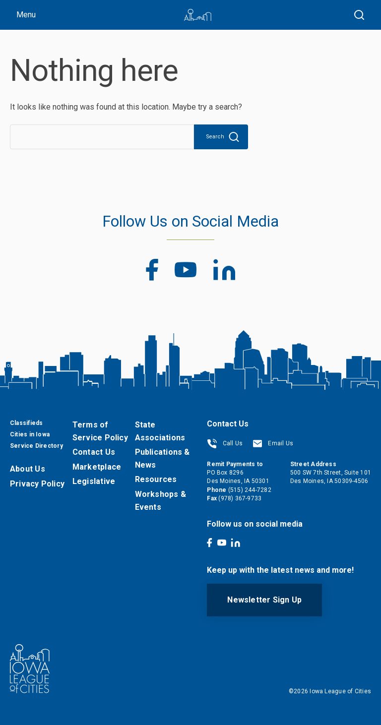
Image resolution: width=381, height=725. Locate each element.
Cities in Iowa (30, 434)
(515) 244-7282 (249, 489)
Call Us (225, 443)
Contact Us (93, 452)
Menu (26, 14)
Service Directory (36, 445)
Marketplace (96, 467)
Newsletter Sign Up (264, 599)
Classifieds (26, 423)
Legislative (93, 481)
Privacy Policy (37, 483)
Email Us (273, 443)
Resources (156, 479)
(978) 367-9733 (239, 498)
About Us (27, 469)
